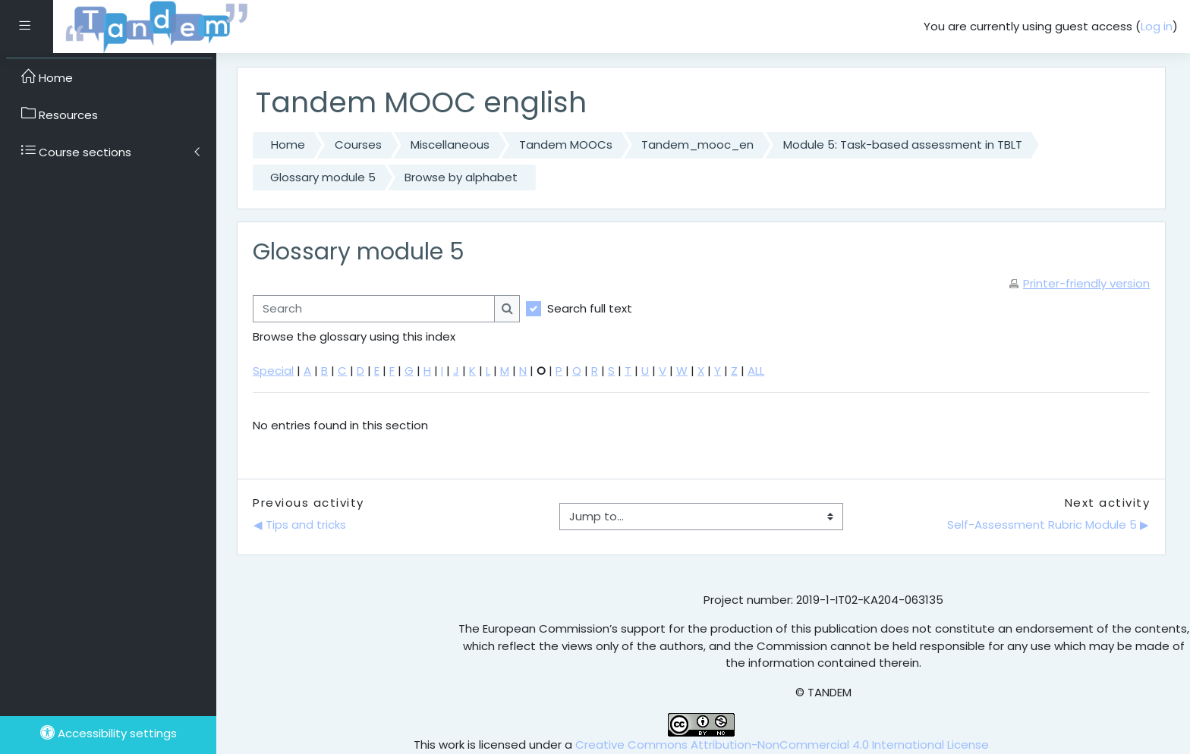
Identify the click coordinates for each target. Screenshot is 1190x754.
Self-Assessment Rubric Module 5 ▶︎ (1048, 525)
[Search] (374, 309)
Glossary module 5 (323, 177)
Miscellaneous (450, 144)
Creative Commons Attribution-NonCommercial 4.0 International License (782, 744)
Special (273, 371)
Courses (358, 144)
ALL (756, 371)
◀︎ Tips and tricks (301, 525)
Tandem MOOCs (565, 144)
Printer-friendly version (1086, 283)
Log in (1157, 26)
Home (288, 144)
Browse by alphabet (461, 177)
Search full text (589, 308)
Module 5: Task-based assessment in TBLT (902, 144)
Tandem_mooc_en (697, 144)
